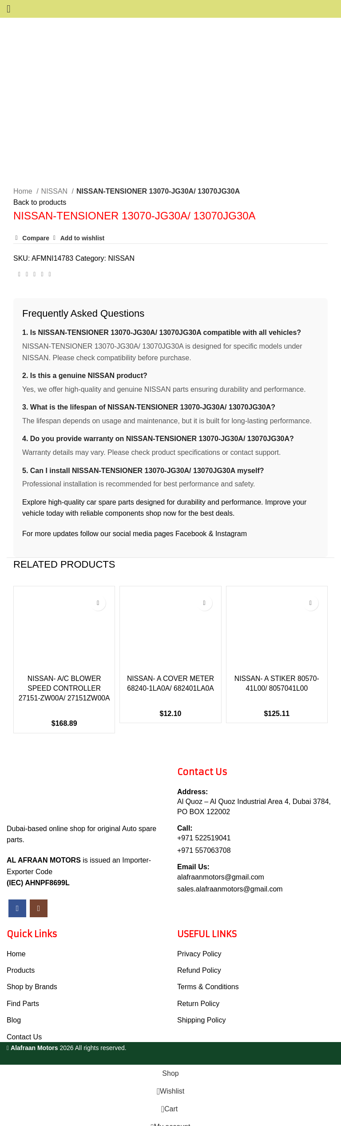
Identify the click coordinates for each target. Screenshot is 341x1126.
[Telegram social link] (50, 254)
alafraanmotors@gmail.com (220, 867)
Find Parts (23, 993)
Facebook (190, 513)
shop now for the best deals (189, 493)
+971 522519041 (204, 828)
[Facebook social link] (19, 254)
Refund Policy (199, 960)
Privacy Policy (199, 943)
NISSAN (55, 171)
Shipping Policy (201, 1010)
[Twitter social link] (27, 254)
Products (21, 960)
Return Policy (198, 993)
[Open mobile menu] (8, 9)
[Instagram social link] (39, 898)
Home (23, 171)
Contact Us (24, 1027)
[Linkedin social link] (42, 254)
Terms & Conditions (208, 977)
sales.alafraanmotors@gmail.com (230, 879)
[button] (27, 640)
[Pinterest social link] (34, 254)
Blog (14, 1010)
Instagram (231, 513)
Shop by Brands (32, 977)
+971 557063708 (204, 840)
